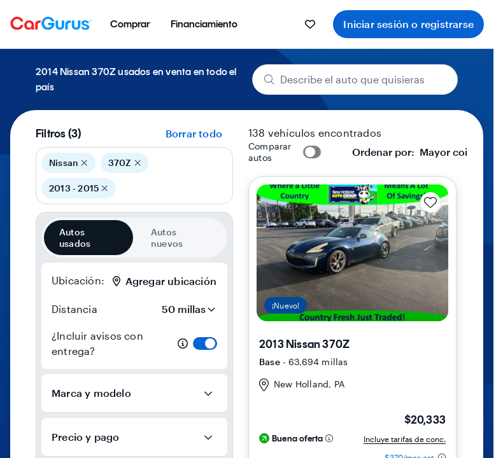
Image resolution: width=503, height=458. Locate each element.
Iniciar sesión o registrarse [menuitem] (408, 24)
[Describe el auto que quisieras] (355, 79)
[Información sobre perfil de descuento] (329, 438)
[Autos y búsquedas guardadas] (310, 24)
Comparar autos (270, 152)
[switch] (205, 343)
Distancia (74, 309)
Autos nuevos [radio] (167, 237)
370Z (124, 163)
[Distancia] (184, 309)
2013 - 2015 (78, 188)
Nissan (68, 163)
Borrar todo (194, 133)
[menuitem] (130, 24)
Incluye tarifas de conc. (405, 438)
